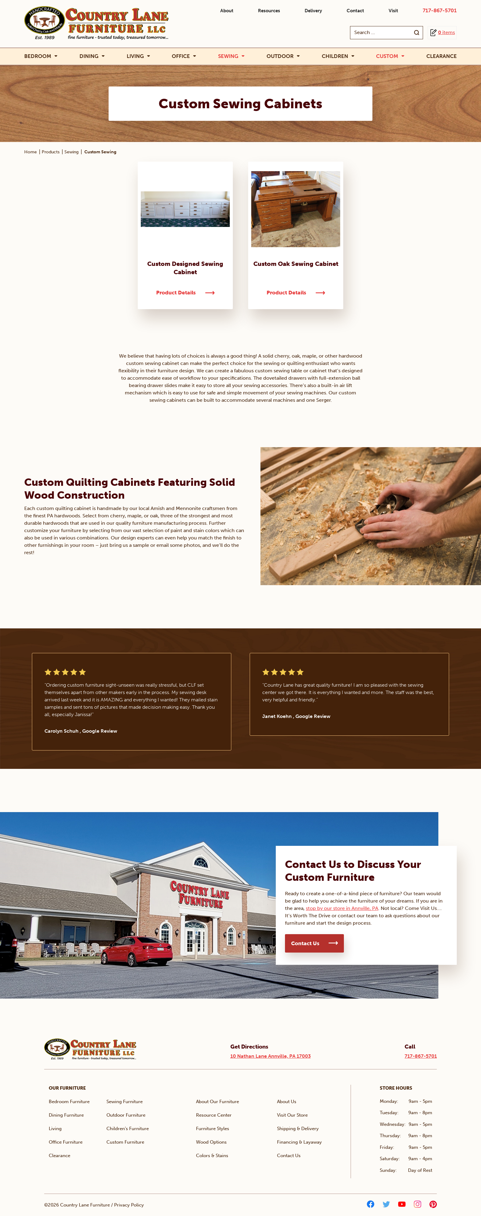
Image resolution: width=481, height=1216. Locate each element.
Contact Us (305, 943)
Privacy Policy (129, 1205)
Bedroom (37, 56)
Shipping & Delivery (298, 1128)
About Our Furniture (217, 1101)
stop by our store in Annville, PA (342, 908)
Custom (387, 56)
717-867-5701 (440, 10)
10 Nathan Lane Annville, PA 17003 (270, 1056)
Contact (355, 10)
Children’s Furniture (127, 1128)
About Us (286, 1101)
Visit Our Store (292, 1115)
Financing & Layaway (299, 1142)
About (226, 10)
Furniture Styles (212, 1128)
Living (135, 56)
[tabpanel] (131, 701)
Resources (269, 10)
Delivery (313, 10)
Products (51, 152)
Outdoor (280, 56)
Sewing (228, 56)
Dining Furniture (66, 1115)
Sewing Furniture (124, 1101)
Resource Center (214, 1115)
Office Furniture (66, 1142)
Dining (88, 56)
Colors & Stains (212, 1155)
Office (181, 56)
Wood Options (211, 1142)
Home (30, 152)
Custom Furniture (125, 1142)
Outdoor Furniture (125, 1115)
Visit (393, 10)
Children (335, 56)
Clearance (441, 56)
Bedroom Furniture (69, 1101)
